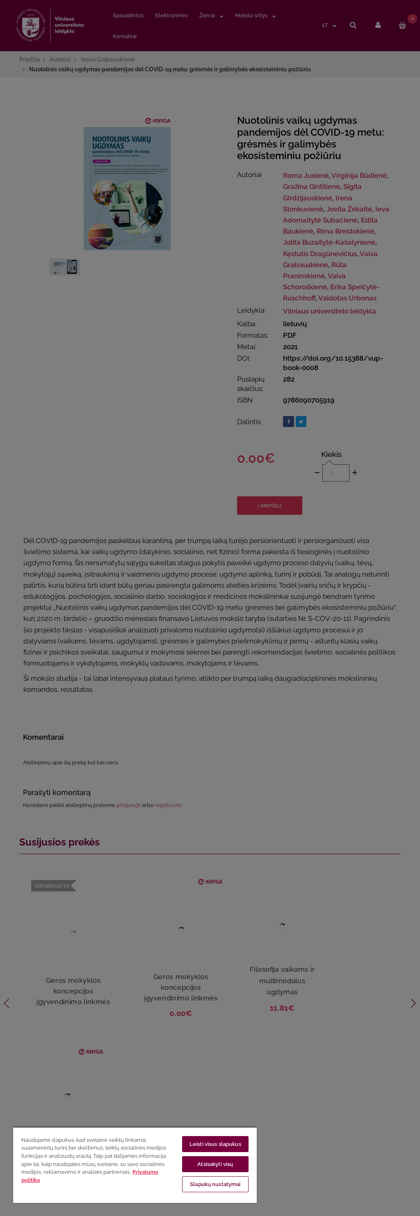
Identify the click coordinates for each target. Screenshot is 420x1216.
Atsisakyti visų (215, 1164)
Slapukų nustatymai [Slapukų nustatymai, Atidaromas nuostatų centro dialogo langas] (215, 1184)
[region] (135, 1165)
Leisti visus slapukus (215, 1144)
